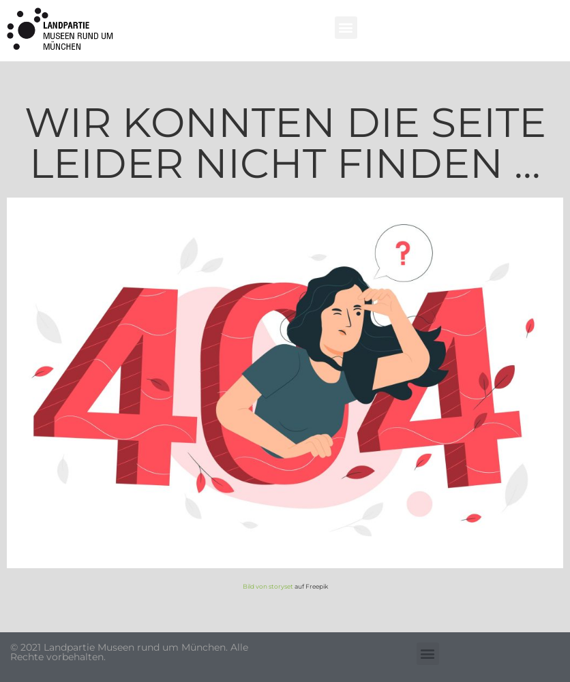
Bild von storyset (268, 586)
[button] (346, 27)
